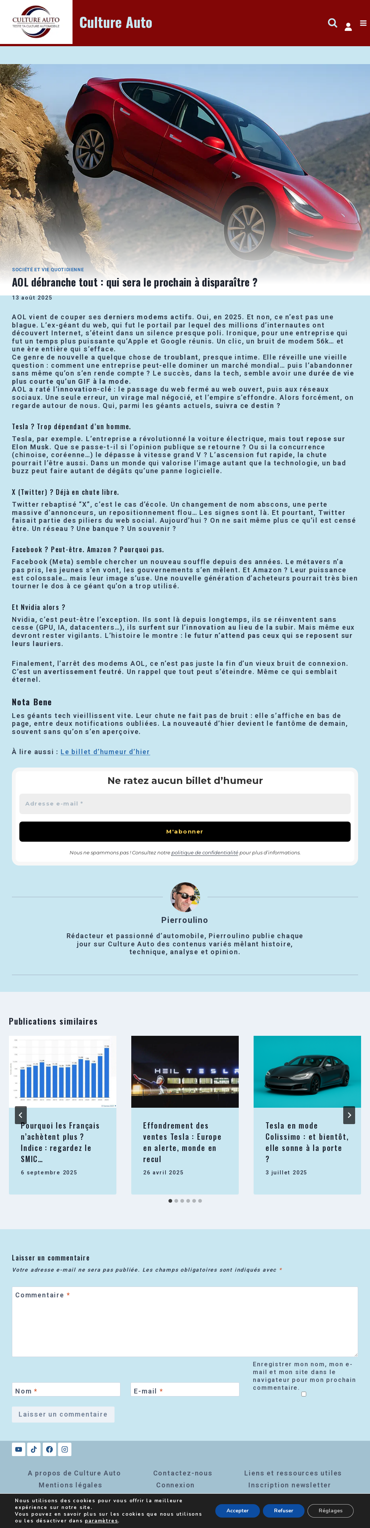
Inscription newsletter (289, 1485)
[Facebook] (49, 1449)
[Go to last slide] (21, 1115)
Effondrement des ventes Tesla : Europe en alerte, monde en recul (182, 1142)
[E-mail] (185, 1389)
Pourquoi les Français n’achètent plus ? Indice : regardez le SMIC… (60, 1142)
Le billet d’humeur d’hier (105, 752)
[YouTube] (18, 1449)
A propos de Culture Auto (74, 1473)
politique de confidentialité (204, 852)
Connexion (175, 1485)
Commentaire (42, 1295)
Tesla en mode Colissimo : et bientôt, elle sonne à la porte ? (307, 1142)
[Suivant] (349, 1115)
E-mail (148, 1391)
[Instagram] (64, 1449)
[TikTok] (34, 1449)
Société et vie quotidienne (48, 269)
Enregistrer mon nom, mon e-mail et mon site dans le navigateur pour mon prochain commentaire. (304, 1376)
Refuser (283, 1510)
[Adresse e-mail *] (185, 804)
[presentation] (62, 1072)
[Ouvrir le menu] (363, 23)
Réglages (330, 1510)
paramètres (101, 1521)
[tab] (170, 1201)
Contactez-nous (183, 1473)
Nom (26, 1391)
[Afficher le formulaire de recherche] (332, 23)
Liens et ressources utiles (293, 1473)
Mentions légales (71, 1485)
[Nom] (66, 1389)
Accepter (237, 1510)
